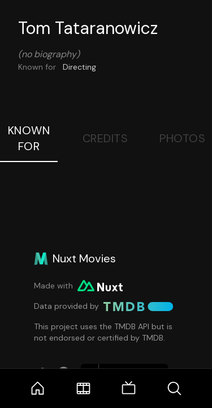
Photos (182, 138)
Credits (105, 138)
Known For (29, 138)
